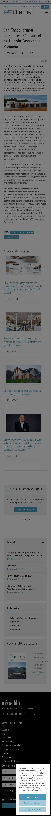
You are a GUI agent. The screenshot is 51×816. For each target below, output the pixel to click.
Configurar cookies (32, 809)
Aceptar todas (32, 797)
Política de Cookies (32, 803)
